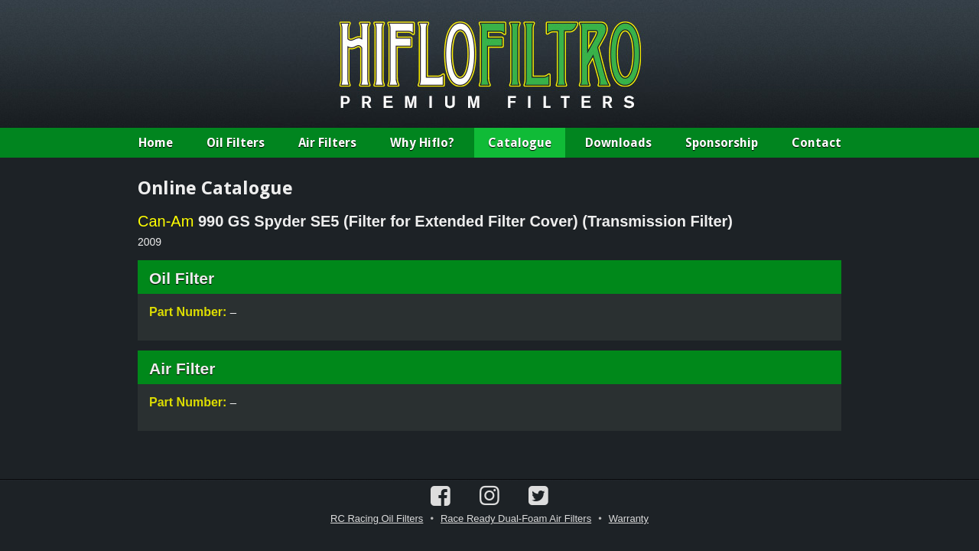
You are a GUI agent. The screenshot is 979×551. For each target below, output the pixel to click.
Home (155, 142)
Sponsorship (721, 142)
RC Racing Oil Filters (376, 518)
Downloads (618, 142)
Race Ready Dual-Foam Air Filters (516, 518)
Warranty (629, 518)
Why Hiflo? (422, 142)
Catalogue (519, 142)
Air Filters (327, 142)
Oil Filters (236, 142)
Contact (816, 142)
